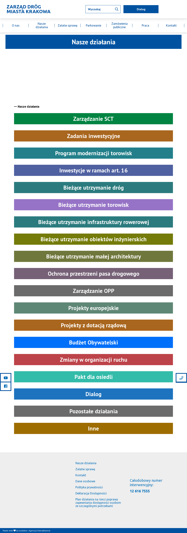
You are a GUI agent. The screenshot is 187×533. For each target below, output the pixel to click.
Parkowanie (93, 25)
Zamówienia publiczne (119, 25)
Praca (145, 25)
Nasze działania (42, 25)
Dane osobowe (85, 481)
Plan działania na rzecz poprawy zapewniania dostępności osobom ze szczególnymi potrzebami (98, 503)
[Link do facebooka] (6, 386)
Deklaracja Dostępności (91, 493)
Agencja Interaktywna (39, 530)
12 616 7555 (140, 491)
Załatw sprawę (67, 25)
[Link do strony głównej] (27, 9)
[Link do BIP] (179, 9)
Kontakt (171, 25)
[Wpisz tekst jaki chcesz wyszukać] (103, 9)
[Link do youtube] (6, 378)
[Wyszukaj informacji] (117, 9)
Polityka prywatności (89, 487)
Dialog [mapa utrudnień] (141, 9)
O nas (16, 25)
